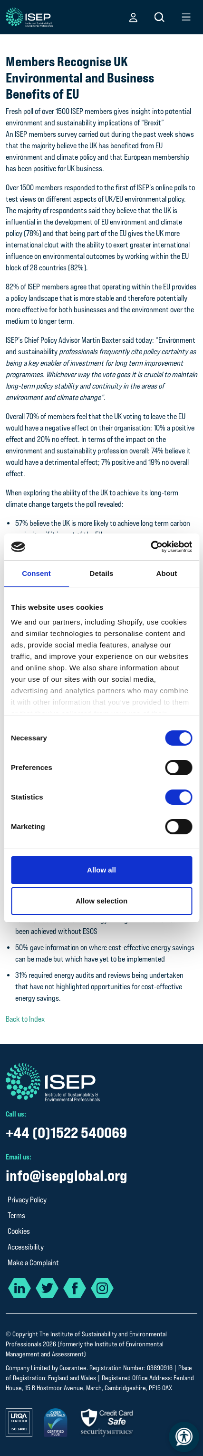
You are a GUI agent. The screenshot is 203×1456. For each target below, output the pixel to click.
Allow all (101, 870)
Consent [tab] (36, 573)
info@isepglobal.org (66, 1175)
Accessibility (26, 1246)
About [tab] (166, 573)
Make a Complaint (33, 1262)
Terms (16, 1215)
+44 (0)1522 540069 (66, 1132)
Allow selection (101, 901)
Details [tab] (102, 573)
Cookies (19, 1231)
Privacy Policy (27, 1199)
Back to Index (25, 1019)
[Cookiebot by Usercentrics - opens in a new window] (150, 547)
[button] (133, 17)
